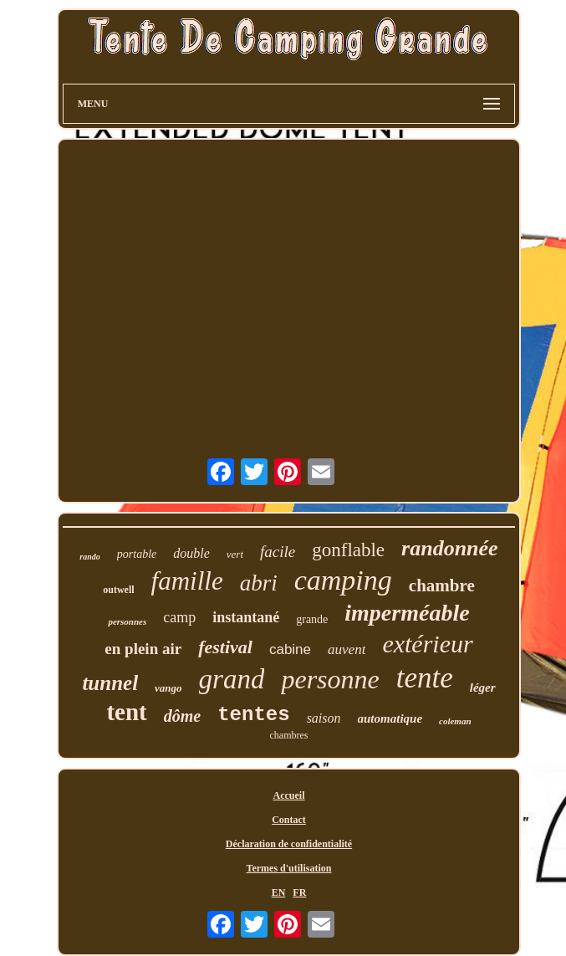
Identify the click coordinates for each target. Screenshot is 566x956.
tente (424, 678)
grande (312, 619)
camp (179, 617)
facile (277, 551)
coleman (455, 721)
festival (225, 646)
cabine (290, 649)
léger (483, 687)
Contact (289, 820)
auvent (346, 649)
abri (259, 583)
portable (136, 554)
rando (89, 556)
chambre (442, 585)
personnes (127, 621)
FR (299, 892)
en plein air (143, 648)
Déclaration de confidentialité (289, 844)
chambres (289, 735)
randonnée (449, 548)
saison (324, 718)
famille (187, 581)
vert (235, 554)
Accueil (289, 795)
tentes (253, 714)
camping (343, 580)
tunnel (110, 683)
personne (330, 679)
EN (279, 892)
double (191, 553)
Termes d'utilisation (289, 868)
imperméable (406, 613)
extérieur (427, 643)
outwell (118, 590)
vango (168, 688)
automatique (390, 718)
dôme (182, 716)
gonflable (348, 549)
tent (126, 711)
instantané (245, 617)
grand (232, 679)
